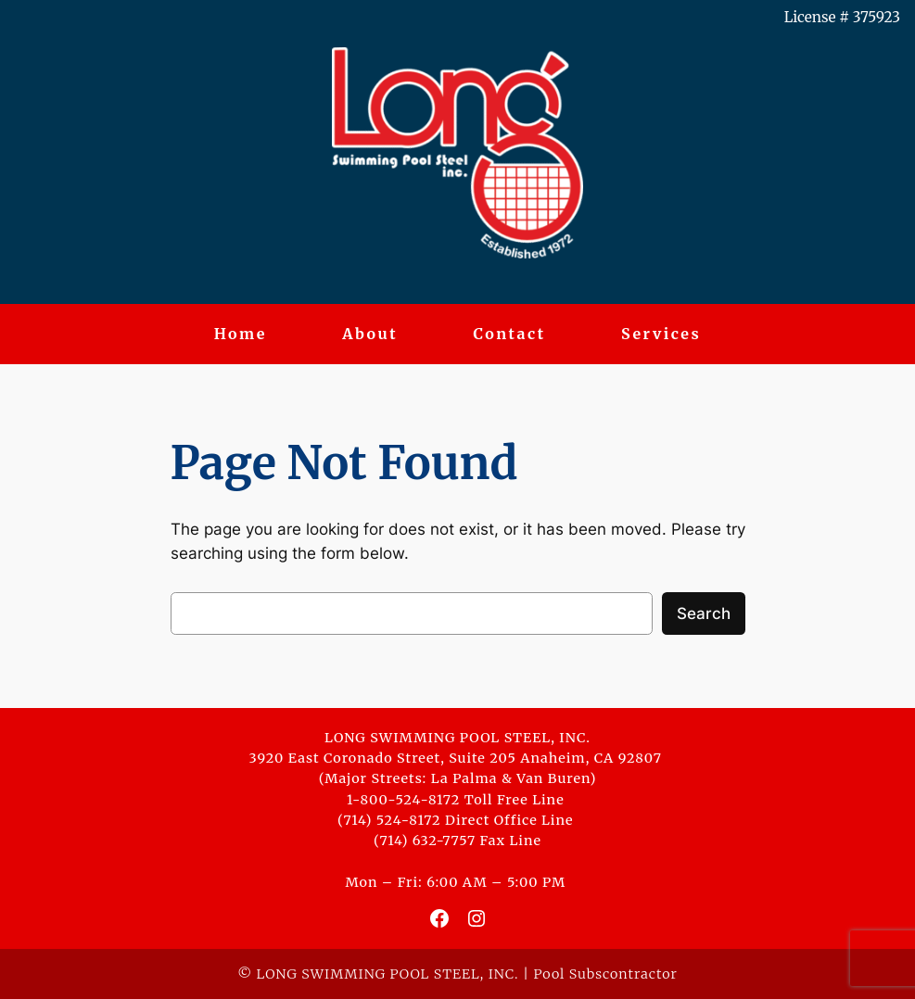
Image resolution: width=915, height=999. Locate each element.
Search (704, 613)
